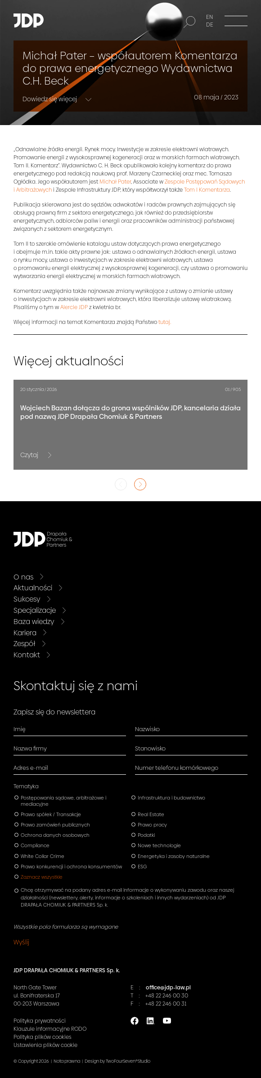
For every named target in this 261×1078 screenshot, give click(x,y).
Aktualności (33, 588)
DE (209, 24)
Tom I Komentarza (207, 189)
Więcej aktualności (69, 361)
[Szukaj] (189, 22)
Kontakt (27, 655)
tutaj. (164, 322)
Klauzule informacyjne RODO (50, 1029)
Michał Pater (115, 181)
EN (209, 17)
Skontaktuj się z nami (76, 686)
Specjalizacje (35, 610)
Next (140, 484)
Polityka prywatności (40, 1020)
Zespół (25, 643)
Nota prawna (67, 1061)
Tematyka (26, 786)
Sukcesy (27, 599)
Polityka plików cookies (43, 1037)
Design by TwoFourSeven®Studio (117, 1061)
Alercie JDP (74, 307)
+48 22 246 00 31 (165, 1003)
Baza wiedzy (34, 621)
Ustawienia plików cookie (45, 1045)
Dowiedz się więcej (50, 98)
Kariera (25, 633)
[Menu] (236, 20)
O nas (23, 577)
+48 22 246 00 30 (166, 995)
